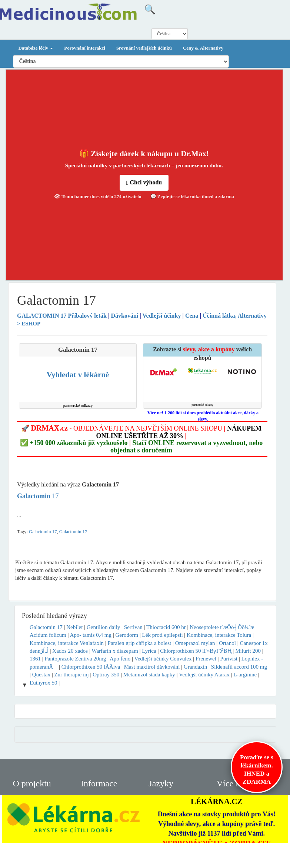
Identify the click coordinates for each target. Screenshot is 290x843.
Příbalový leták (62, 315)
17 (38, 496)
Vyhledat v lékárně (78, 374)
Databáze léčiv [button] (36, 48)
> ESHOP (28, 324)
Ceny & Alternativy (203, 48)
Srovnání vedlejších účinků (144, 48)
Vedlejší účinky (162, 315)
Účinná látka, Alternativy (235, 315)
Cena (192, 315)
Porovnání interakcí (84, 48)
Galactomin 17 (43, 531)
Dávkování (124, 315)
